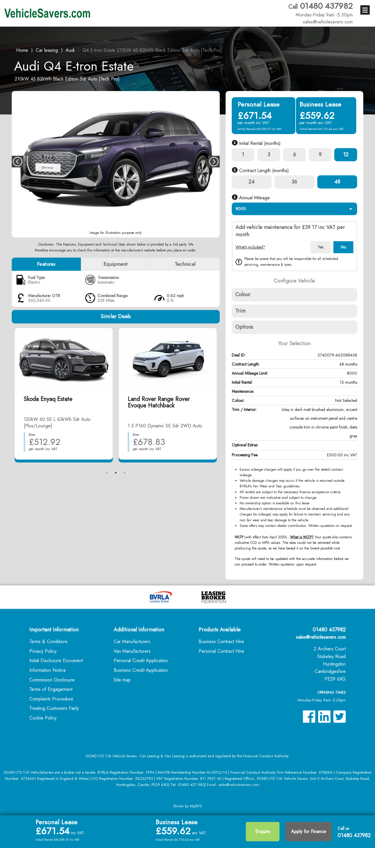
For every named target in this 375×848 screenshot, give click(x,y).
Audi (70, 50)
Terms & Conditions (48, 641)
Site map (122, 679)
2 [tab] (116, 473)
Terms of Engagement (50, 689)
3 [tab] (124, 473)
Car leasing (47, 50)
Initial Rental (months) (256, 143)
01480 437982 (320, 9)
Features (46, 264)
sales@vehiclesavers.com (321, 637)
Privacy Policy (43, 651)
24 (251, 182)
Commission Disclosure (52, 679)
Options (244, 327)
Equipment (115, 264)
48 (337, 182)
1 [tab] (107, 473)
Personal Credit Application (141, 660)
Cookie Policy (43, 718)
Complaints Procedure (51, 698)
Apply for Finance (308, 831)
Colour (243, 294)
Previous (17, 161)
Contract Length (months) (260, 170)
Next (214, 161)
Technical (185, 264)
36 (294, 182)
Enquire (262, 831)
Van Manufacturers (132, 651)
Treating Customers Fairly (54, 708)
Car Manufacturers (132, 641)
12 (345, 154)
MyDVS (196, 806)
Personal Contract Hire (221, 651)
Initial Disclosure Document (56, 660)
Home (22, 50)
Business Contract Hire (221, 641)
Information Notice (47, 670)
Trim (240, 311)
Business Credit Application (141, 670)
